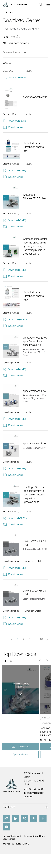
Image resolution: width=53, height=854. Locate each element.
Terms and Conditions (34, 836)
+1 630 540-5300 (34, 789)
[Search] (40, 4)
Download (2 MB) (14, 170)
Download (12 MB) (15, 518)
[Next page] (47, 639)
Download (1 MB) (14, 270)
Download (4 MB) (14, 369)
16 (41, 639)
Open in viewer (13, 127)
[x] (33, 818)
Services (9, 12)
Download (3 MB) (14, 220)
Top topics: (9, 807)
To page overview (14, 77)
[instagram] (6, 818)
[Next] (47, 661)
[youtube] (6, 826)
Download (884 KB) (15, 319)
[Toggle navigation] (48, 4)
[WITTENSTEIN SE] (15, 4)
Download (23, 746)
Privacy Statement (12, 836)
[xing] (24, 818)
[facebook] (43, 818)
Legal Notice (9, 839)
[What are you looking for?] (25, 28)
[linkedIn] (15, 818)
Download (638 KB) (15, 121)
